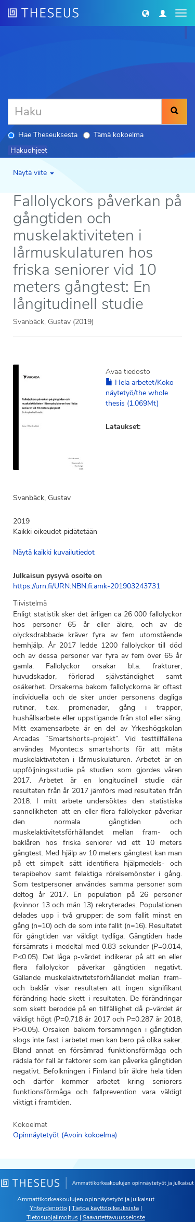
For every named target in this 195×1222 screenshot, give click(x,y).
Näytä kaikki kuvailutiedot (54, 552)
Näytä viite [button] (33, 173)
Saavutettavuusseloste (114, 1217)
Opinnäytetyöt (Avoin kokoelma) (65, 1135)
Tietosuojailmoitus (52, 1217)
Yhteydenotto (48, 1208)
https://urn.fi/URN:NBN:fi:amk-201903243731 (86, 586)
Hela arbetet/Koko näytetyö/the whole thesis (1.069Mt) (140, 393)
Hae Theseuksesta (42, 135)
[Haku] (85, 112)
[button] (145, 13)
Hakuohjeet (28, 150)
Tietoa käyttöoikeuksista (105, 1208)
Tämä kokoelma (113, 135)
